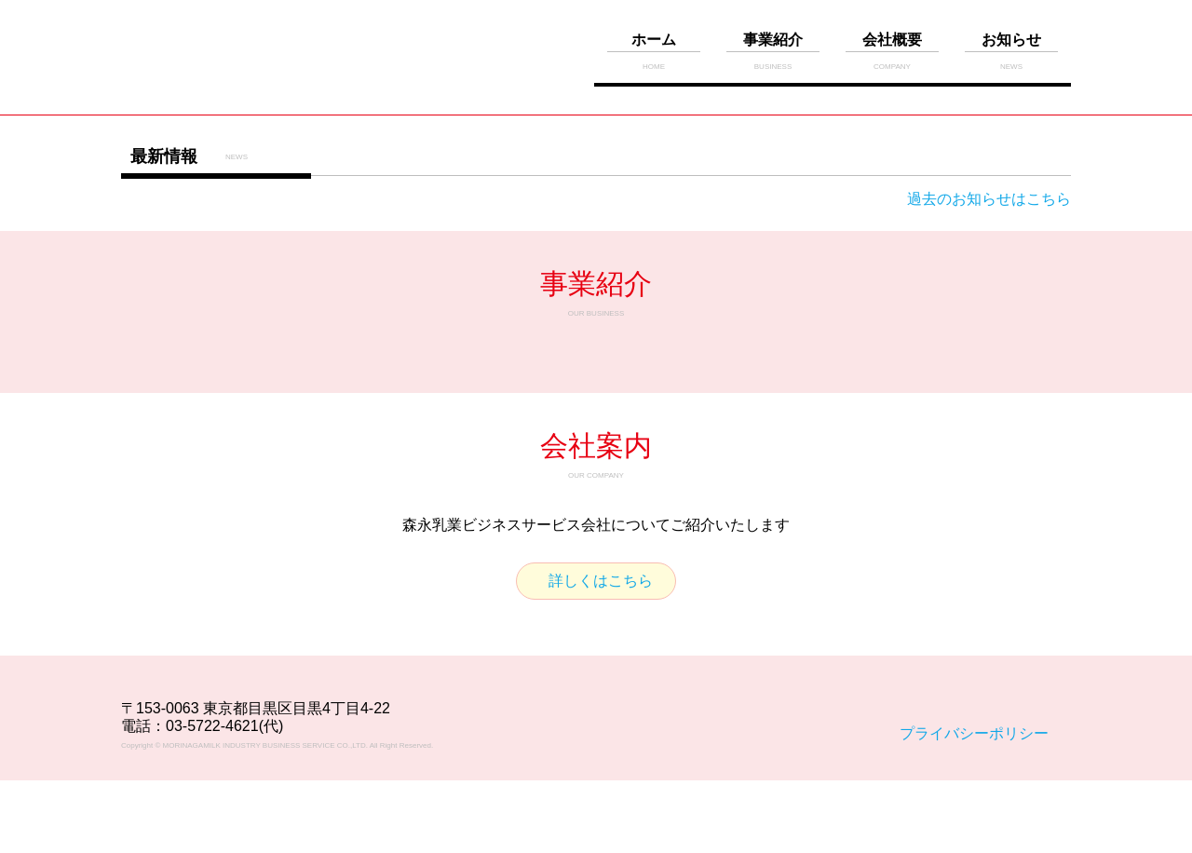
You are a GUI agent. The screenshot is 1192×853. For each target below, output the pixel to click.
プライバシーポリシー (974, 733)
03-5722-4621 (212, 726)
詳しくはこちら (601, 581)
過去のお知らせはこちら (989, 199)
